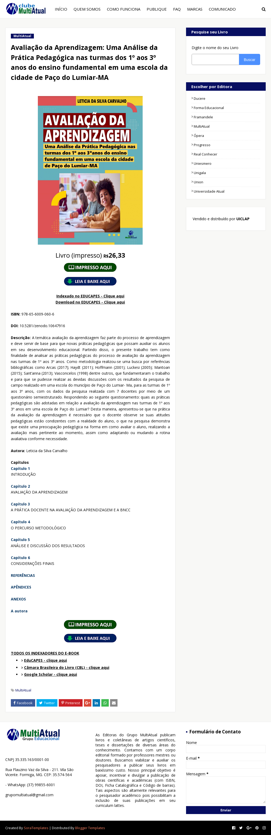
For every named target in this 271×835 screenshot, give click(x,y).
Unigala (200, 172)
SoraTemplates (36, 827)
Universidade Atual (209, 191)
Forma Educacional (209, 107)
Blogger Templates (90, 827)
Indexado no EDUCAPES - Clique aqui (90, 295)
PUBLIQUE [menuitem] (157, 9)
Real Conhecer (205, 154)
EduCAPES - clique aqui (45, 660)
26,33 (90, 255)
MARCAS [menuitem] (194, 9)
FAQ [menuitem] (177, 9)
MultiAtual (23, 690)
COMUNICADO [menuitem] (222, 9)
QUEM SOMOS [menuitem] (87, 9)
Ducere (199, 98)
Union (198, 182)
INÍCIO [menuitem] (61, 9)
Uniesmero (202, 163)
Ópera (199, 135)
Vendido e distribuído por (221, 218)
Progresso (202, 144)
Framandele (203, 117)
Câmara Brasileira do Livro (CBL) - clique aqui (66, 667)
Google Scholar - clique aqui (50, 674)
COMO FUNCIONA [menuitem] (123, 9)
